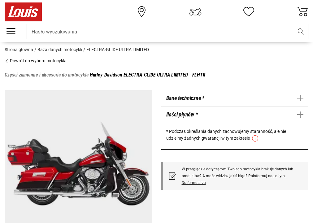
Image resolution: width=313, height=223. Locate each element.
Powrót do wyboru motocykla (36, 60)
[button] (301, 32)
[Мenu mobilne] (11, 31)
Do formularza (194, 183)
